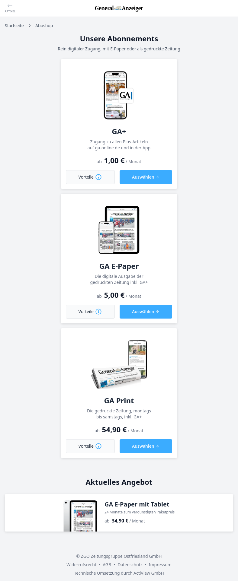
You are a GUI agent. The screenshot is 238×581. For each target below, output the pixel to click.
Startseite (14, 25)
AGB (107, 564)
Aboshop (44, 25)
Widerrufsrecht (81, 564)
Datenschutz (129, 564)
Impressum (160, 564)
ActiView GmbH (148, 573)
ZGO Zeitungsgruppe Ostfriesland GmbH (121, 556)
